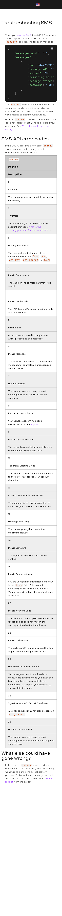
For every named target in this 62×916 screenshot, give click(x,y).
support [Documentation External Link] (35, 424)
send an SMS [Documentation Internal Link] (24, 35)
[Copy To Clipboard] (52, 48)
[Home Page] (18, 4)
